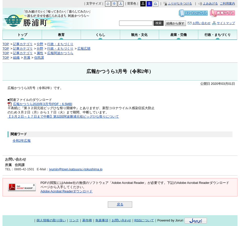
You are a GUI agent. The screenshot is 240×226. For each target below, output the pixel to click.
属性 (40, 53)
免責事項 (101, 220)
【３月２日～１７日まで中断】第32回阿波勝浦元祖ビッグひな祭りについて (63, 116)
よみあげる (210, 3)
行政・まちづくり (60, 44)
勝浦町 (42, 19)
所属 (27, 57)
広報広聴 (83, 48)
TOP (6, 44)
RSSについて (144, 220)
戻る (120, 204)
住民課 (39, 57)
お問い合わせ (202, 23)
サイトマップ (226, 23)
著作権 (87, 220)
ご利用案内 (227, 3)
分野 (40, 44)
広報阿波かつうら (60, 53)
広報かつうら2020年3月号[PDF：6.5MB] (42, 104)
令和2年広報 (22, 140)
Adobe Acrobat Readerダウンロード (66, 191)
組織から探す (175, 23)
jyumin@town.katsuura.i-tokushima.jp (75, 169)
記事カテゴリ (23, 44)
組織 (16, 57)
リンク (74, 220)
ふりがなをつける (180, 3)
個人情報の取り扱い (51, 220)
